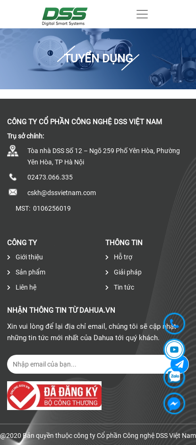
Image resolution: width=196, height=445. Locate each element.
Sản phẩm (26, 272)
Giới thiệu (25, 257)
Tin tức (119, 287)
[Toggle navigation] (142, 14)
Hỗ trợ (118, 257)
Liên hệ (21, 287)
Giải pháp (123, 272)
